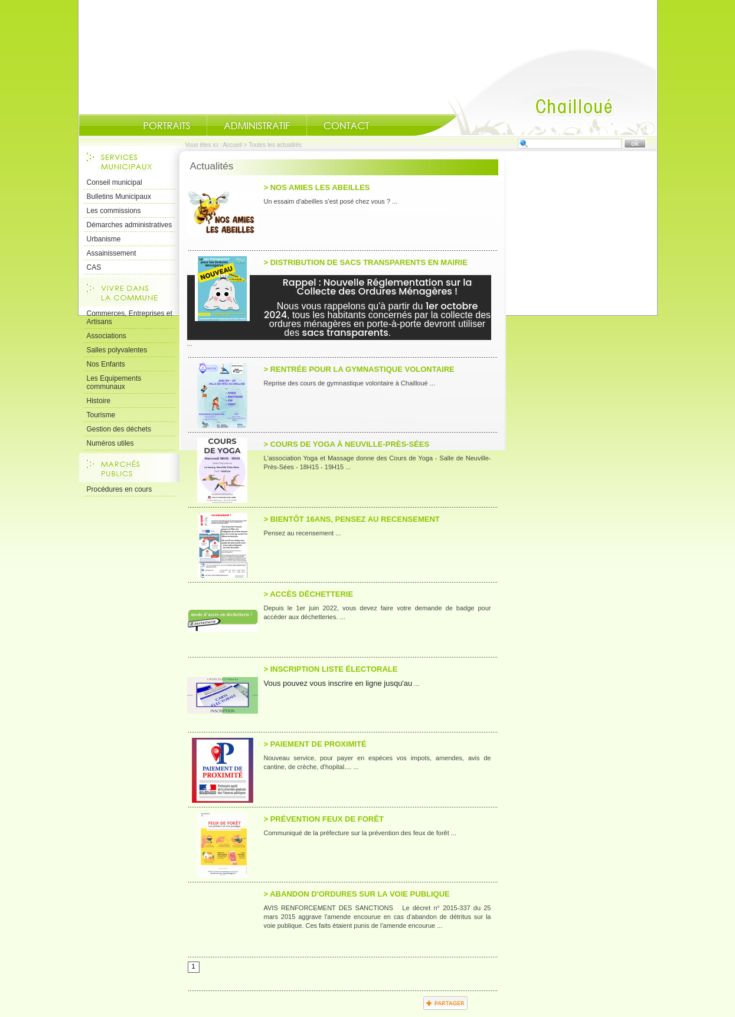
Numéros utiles (110, 443)
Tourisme (101, 415)
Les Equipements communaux (114, 382)
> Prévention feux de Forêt (324, 819)
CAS (94, 267)
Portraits (166, 125)
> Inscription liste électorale (331, 669)
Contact (346, 125)
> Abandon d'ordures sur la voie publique (357, 894)
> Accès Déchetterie (309, 594)
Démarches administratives (129, 225)
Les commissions (114, 211)
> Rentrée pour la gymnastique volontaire (359, 369)
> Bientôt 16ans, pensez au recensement (352, 519)
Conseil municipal (114, 182)
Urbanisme (104, 239)
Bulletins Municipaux (119, 196)
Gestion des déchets (119, 429)
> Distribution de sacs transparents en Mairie (366, 262)
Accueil (535, 92)
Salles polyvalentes (117, 350)
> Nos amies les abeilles (317, 187)
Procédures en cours (119, 489)
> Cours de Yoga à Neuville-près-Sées (347, 444)
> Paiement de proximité (315, 744)
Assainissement (111, 253)
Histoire (99, 401)
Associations (106, 336)
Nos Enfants (106, 364)
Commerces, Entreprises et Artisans (129, 317)
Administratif (256, 125)
